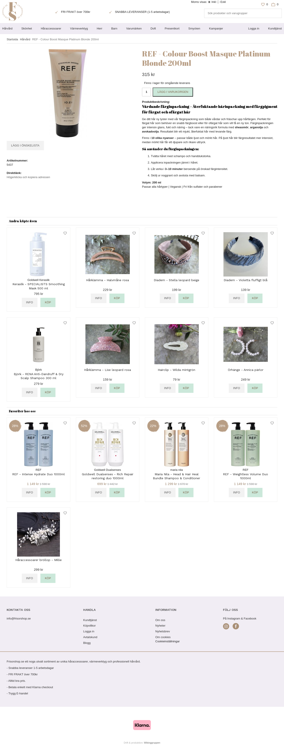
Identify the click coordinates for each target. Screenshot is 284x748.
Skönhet (26, 28)
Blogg (87, 643)
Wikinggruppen (152, 742)
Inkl (213, 2)
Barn (114, 28)
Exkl (223, 2)
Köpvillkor (89, 625)
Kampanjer (216, 28)
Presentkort (172, 28)
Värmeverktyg (79, 28)
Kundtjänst (275, 28)
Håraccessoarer (51, 28)
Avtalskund (90, 637)
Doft (153, 28)
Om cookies (163, 637)
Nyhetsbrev (162, 631)
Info (29, 302)
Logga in (253, 28)
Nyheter (160, 625)
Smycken (194, 28)
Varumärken (134, 28)
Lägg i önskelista (25, 145)
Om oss (160, 620)
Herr (99, 28)
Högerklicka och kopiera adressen (28, 177)
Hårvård (7, 28)
